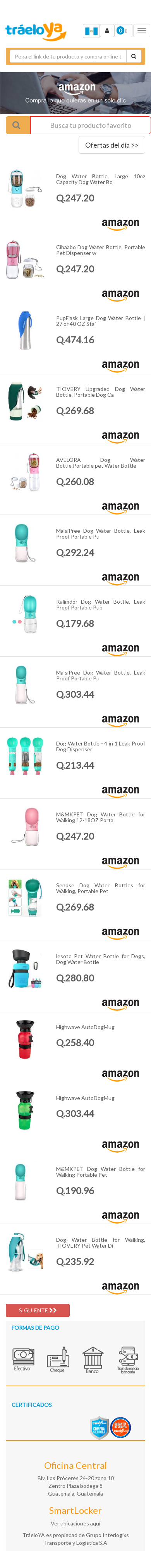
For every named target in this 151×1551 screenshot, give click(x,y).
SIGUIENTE (38, 1310)
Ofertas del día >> (112, 145)
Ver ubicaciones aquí (75, 1523)
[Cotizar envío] (133, 56)
